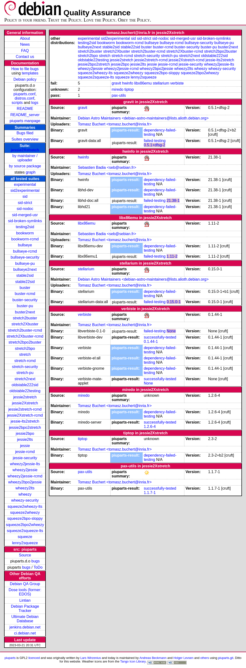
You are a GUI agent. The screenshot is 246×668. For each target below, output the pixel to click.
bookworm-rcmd (25, 239)
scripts (17, 103)
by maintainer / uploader (25, 158)
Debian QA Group (25, 584)
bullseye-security (25, 257)
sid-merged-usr (25, 215)
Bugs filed (25, 133)
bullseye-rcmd (25, 251)
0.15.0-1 (174, 302)
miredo (117, 89)
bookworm (25, 233)
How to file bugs (25, 69)
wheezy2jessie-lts (25, 464)
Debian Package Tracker (25, 608)
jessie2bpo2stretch (25, 427)
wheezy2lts (25, 488)
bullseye (25, 245)
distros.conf (24, 98)
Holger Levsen (183, 658)
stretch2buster (25, 318)
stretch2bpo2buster (25, 342)
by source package (25, 166)
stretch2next (25, 379)
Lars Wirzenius (90, 658)
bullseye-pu (25, 263)
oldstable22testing (25, 391)
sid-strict (25, 203)
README (25, 109)
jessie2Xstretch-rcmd (25, 415)
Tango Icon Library (133, 661)
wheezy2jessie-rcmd (25, 476)
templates (30, 73)
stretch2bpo (25, 348)
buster (25, 288)
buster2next (25, 312)
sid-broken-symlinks (25, 221)
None (171, 331)
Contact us (25, 57)
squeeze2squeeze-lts (25, 531)
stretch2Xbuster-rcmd (25, 336)
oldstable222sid (25, 385)
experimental (25, 184)
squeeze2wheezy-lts (25, 506)
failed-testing (155, 141)
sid (25, 196)
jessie (25, 446)
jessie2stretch (25, 397)
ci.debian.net (25, 633)
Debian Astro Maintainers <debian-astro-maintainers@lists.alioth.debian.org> (143, 118)
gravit (116, 83)
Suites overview (25, 139)
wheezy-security (25, 500)
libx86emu (143, 83)
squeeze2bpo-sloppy (25, 518)
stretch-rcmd (25, 361)
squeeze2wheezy (25, 512)
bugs (35, 561)
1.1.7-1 (150, 493)
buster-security (25, 300)
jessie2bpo (25, 433)
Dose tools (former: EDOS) (25, 592)
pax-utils (119, 95)
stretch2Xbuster (25, 324)
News (25, 44)
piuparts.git (225, 658)
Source (25, 555)
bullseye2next (25, 269)
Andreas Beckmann (152, 658)
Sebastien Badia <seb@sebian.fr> (107, 167)
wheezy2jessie (24, 470)
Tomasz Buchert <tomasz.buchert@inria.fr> (115, 124)
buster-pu (25, 306)
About (25, 38)
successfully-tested (160, 337)
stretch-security (25, 367)
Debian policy (24, 79)
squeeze (25, 537)
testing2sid (25, 227)
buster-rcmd (25, 294)
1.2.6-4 (150, 427)
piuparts (10, 658)
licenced (34, 658)
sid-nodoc (25, 209)
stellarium (161, 83)
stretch (25, 354)
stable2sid (25, 275)
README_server (25, 115)
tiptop (129, 89)
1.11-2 (172, 256)
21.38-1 (173, 200)
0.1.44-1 (151, 342)
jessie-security (25, 458)
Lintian (25, 600)
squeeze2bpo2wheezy (25, 525)
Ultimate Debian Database (25, 619)
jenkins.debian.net (25, 627)
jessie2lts (25, 439)
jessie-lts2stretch (25, 421)
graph (30, 172)
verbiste (177, 83)
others (204, 658)
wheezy (24, 494)
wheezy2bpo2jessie (25, 482)
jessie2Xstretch (25, 150)
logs (34, 103)
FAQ (25, 51)
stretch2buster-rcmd (25, 330)
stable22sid (25, 282)
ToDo (38, 567)
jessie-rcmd (25, 452)
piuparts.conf (24, 94)
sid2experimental (25, 190)
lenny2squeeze (25, 543)
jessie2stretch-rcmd (25, 409)
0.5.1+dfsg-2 (154, 145)
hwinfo (127, 83)
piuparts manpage (25, 121)
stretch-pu (25, 373)
